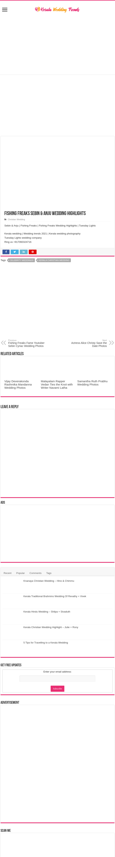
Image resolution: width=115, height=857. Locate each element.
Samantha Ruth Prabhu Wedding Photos (92, 383)
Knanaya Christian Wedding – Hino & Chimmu (48, 580)
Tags (48, 573)
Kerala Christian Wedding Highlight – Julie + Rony (50, 627)
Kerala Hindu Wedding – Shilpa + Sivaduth (46, 611)
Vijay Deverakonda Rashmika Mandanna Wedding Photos (18, 384)
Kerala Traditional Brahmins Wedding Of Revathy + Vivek (54, 596)
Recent (7, 573)
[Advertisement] (57, 44)
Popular (20, 573)
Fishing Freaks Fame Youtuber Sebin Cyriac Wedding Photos (27, 343)
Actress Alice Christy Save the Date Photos (87, 343)
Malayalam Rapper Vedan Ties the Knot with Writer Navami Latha (57, 384)
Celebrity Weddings (22, 260)
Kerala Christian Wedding (54, 260)
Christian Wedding (16, 219)
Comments (36, 573)
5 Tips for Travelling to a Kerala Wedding (45, 642)
